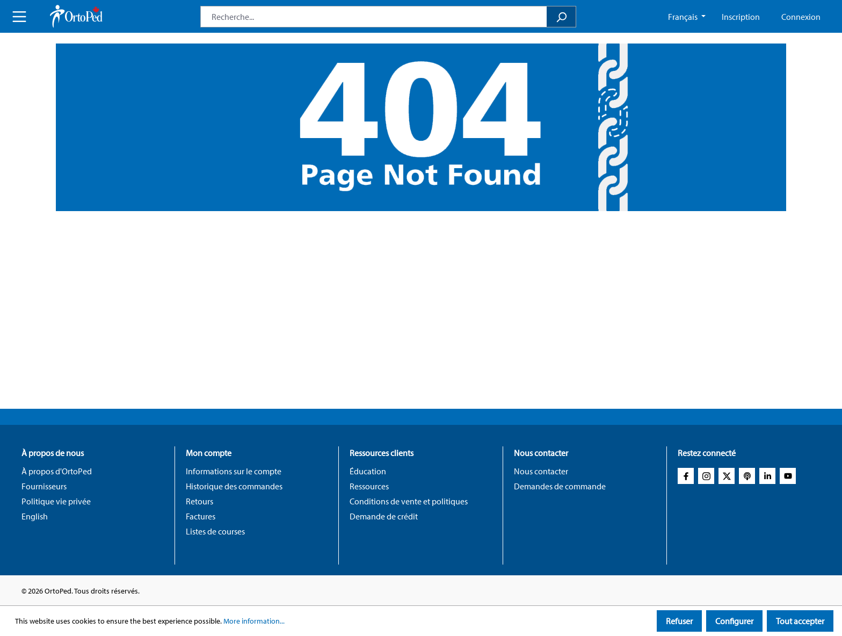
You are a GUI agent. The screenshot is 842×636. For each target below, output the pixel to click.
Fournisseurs (44, 486)
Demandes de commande (560, 486)
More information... (254, 621)
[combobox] (373, 16)
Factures (200, 516)
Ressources (369, 486)
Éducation (368, 471)
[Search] (561, 16)
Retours (199, 501)
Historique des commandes (234, 486)
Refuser (679, 621)
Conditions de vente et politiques (409, 501)
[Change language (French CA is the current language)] (687, 17)
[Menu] (19, 16)
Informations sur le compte (233, 471)
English (34, 516)
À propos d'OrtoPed (56, 471)
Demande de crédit (384, 516)
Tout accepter (800, 621)
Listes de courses (215, 531)
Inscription (741, 16)
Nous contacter (541, 471)
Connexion (801, 16)
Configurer (734, 621)
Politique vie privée (56, 501)
